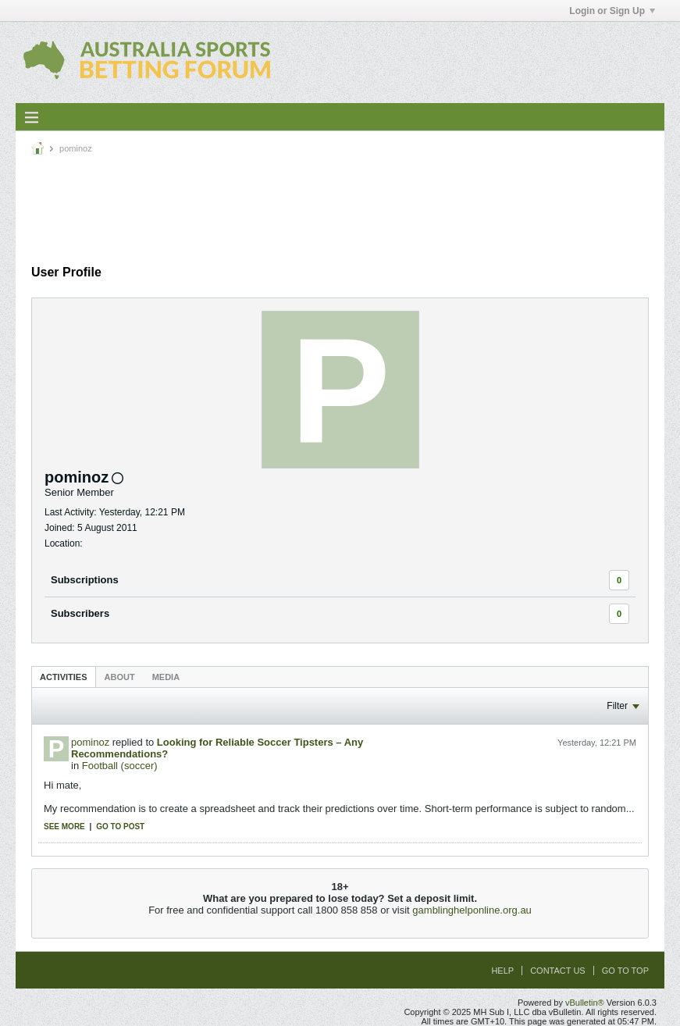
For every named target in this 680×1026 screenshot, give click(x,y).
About (120, 677)
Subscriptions (85, 580)
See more (64, 826)
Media (166, 677)
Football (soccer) (120, 765)
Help (502, 970)
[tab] (63, 676)
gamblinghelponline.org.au (472, 910)
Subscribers (80, 613)
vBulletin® (584, 1002)
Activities (63, 677)
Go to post (120, 826)
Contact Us (558, 970)
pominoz (90, 742)
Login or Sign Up (612, 10)
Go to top (625, 970)
